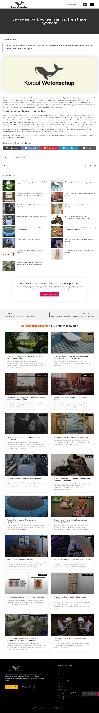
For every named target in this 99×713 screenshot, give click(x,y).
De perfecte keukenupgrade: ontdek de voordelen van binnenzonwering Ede (26, 398)
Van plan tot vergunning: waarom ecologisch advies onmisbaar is (24, 357)
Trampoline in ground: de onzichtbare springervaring (21, 521)
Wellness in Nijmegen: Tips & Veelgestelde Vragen (72, 559)
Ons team (61, 672)
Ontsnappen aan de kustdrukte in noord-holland (72, 437)
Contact (60, 678)
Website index (62, 690)
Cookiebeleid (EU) (63, 681)
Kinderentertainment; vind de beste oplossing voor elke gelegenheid (71, 521)
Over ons (61, 669)
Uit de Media (62, 687)
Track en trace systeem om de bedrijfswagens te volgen (45, 98)
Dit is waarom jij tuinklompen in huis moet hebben (70, 639)
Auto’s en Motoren (9, 39)
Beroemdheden (63, 684)
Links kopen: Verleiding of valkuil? (68, 693)
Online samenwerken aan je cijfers (28, 239)
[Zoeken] (85, 4)
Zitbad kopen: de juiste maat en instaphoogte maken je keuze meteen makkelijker (71, 357)
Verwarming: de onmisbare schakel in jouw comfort (70, 598)
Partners (61, 675)
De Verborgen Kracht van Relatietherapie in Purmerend (23, 438)
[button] (92, 4)
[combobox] (73, 4)
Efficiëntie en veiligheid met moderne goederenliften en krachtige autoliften (21, 639)
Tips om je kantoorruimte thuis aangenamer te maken (71, 398)
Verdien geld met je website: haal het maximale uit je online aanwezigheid (76, 697)
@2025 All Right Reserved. (49, 708)
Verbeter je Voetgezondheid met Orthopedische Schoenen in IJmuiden (72, 479)
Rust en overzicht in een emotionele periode (32, 216)
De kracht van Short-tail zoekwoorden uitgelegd (25, 597)
